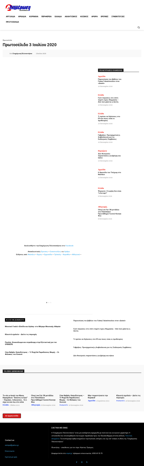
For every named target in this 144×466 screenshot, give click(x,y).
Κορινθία (66, 254)
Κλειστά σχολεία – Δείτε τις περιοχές (21, 334)
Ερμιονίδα (48, 254)
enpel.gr (69, 453)
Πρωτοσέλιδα (7, 40)
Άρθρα (67, 252)
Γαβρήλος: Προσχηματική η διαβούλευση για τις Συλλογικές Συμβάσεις (102, 347)
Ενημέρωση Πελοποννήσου (22, 53)
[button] (138, 27)
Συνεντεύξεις (55, 252)
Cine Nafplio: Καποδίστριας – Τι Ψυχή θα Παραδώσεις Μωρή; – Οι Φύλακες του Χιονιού (72, 398)
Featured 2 (64, 405)
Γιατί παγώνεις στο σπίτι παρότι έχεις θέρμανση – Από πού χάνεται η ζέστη (108, 100)
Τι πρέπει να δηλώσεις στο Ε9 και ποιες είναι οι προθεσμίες (98, 339)
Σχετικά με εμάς (11, 457)
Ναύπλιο (31, 254)
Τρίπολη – (58, 254)
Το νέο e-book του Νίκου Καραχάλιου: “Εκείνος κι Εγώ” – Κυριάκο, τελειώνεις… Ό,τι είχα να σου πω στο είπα (15, 398)
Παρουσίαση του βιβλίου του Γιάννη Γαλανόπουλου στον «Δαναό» (99, 321)
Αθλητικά (76, 254)
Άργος (40, 254)
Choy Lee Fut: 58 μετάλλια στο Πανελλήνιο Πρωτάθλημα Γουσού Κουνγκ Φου (109, 213)
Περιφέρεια (102, 151)
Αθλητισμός (102, 207)
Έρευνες (44, 252)
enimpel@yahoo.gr (12, 445)
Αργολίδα (101, 76)
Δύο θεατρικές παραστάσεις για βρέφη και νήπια (93, 356)
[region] (49, 285)
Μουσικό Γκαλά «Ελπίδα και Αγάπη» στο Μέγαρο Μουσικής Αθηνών (32, 326)
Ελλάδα (101, 95)
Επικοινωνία (9, 451)
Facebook (69, 246)
